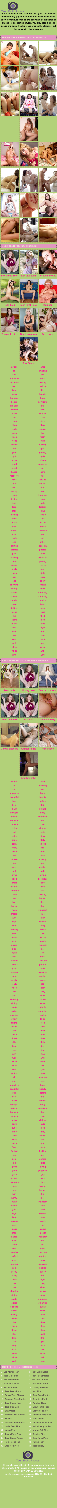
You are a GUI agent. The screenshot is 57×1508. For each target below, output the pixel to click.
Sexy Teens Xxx (40, 1411)
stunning (42, 596)
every (14, 433)
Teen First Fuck (11, 1383)
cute (43, 417)
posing (42, 561)
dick (43, 421)
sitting (14, 589)
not (42, 534)
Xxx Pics (37, 1391)
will (42, 651)
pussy (43, 565)
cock (14, 417)
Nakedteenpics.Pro (42, 1426)
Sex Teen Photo (11, 1380)
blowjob (14, 398)
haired (14, 472)
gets (14, 452)
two (43, 635)
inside (14, 499)
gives (14, 460)
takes (42, 604)
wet (42, 643)
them (14, 620)
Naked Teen (38, 1442)
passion (43, 546)
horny (14, 491)
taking (14, 608)
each (14, 429)
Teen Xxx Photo (40, 1399)
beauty (42, 382)
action (14, 367)
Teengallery (38, 1446)
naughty (43, 530)
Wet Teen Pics (12, 1446)
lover (14, 519)
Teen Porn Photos (41, 1395)
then (43, 620)
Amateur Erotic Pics (42, 1422)
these (14, 624)
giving (43, 460)
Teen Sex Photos (40, 1372)
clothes (42, 413)
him (14, 487)
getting (42, 452)
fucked (14, 445)
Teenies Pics (39, 1434)
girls (43, 456)
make (14, 522)
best (14, 390)
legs (14, 507)
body (42, 398)
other (42, 542)
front (14, 441)
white (14, 651)
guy (43, 468)
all (14, 371)
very (14, 639)
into (43, 499)
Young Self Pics (40, 1430)
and (14, 375)
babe (42, 378)
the (14, 616)
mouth (43, 526)
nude (14, 538)
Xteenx (8, 1418)
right (42, 573)
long (43, 511)
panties (14, 546)
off (42, 538)
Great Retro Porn (41, 1407)
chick (14, 413)
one (14, 542)
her (14, 484)
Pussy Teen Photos (14, 1395)
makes (43, 522)
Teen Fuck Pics (40, 1438)
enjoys (42, 429)
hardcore (14, 476)
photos (42, 550)
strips (14, 596)
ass (42, 375)
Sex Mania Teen (11, 1372)
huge (14, 495)
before (43, 386)
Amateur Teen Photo (15, 1422)
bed (14, 386)
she (14, 581)
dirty (42, 425)
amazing (43, 371)
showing (14, 585)
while (42, 647)
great (14, 468)
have (14, 480)
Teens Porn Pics (13, 1434)
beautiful (14, 382)
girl (14, 456)
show (42, 581)
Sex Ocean (10, 1411)
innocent (42, 495)
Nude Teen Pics (12, 1426)
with (14, 655)
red (42, 569)
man (14, 526)
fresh (14, 437)
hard (42, 472)
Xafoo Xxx (10, 1430)
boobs (14, 402)
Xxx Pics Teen (10, 1387)
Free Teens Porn (13, 1391)
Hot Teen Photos (40, 1380)
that (43, 612)
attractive (14, 378)
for (42, 433)
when (14, 647)
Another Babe (39, 1403)
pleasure (43, 557)
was (43, 639)
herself (42, 484)
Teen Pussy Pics (13, 1403)
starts (14, 592)
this (14, 627)
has (43, 476)
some (42, 589)
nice (14, 534)
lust (43, 519)
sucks (43, 600)
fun (14, 449)
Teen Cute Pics (11, 1376)
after (42, 367)
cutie (14, 421)
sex (14, 577)
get (42, 449)
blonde (42, 394)
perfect (14, 550)
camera (14, 410)
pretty (14, 565)
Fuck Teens (38, 1418)
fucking (42, 445)
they (43, 624)
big (42, 390)
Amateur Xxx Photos (15, 1415)
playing (14, 557)
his (42, 487)
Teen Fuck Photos (40, 1376)
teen (43, 608)
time (14, 631)
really (14, 569)
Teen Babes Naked (14, 1438)
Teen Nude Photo (40, 1383)
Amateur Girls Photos (15, 1399)
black (14, 394)
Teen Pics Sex (12, 1407)
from (42, 437)
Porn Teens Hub (13, 1442)
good (14, 464)
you (43, 655)
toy (14, 635)
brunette (14, 406)
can (43, 410)
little (14, 511)
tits (42, 631)
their (42, 616)
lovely (43, 515)
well (14, 643)
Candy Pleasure (40, 1387)
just (14, 503)
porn (14, 561)
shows (43, 585)
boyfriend (42, 402)
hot (42, 491)
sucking (14, 600)
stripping (42, 592)
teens (14, 612)
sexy (42, 577)
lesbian (42, 507)
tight (42, 627)
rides (14, 573)
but (42, 406)
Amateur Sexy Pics (42, 1415)
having (42, 480)
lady (43, 503)
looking (14, 515)
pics (14, 554)
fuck (43, 441)
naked (14, 530)
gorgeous (42, 464)
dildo (14, 425)
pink (43, 554)
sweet (14, 604)
